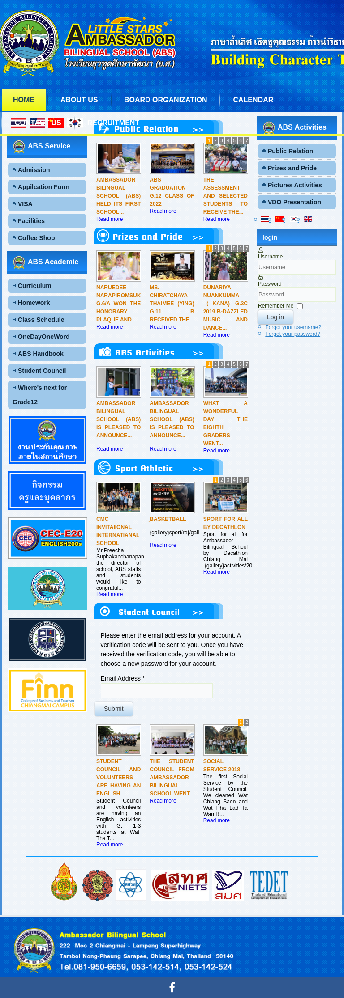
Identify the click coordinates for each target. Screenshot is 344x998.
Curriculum (35, 285)
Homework (34, 302)
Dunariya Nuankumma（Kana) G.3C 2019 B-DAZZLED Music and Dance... (225, 307)
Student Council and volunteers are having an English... (118, 777)
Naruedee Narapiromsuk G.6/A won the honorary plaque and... (118, 303)
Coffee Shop (36, 237)
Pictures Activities (295, 185)
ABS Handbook (41, 353)
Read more (109, 219)
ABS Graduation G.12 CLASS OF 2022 (172, 192)
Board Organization (165, 100)
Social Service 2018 (222, 765)
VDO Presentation (294, 202)
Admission (34, 169)
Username (270, 257)
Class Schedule (41, 319)
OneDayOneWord (44, 336)
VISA (25, 203)
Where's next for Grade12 (40, 395)
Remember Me (275, 306)
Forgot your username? (293, 327)
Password (270, 284)
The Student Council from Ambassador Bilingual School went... (172, 777)
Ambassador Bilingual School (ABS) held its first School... (118, 196)
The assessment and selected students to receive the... (225, 196)
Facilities (31, 220)
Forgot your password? (292, 334)
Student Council (42, 370)
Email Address (123, 678)
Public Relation (290, 151)
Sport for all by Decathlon (225, 523)
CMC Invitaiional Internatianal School (117, 531)
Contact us (38, 123)
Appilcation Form (43, 186)
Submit (114, 708)
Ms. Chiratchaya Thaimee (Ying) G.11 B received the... (172, 303)
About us (79, 100)
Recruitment (113, 123)
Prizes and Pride (292, 168)
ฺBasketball (168, 519)
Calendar (253, 100)
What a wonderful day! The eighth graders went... (225, 423)
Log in (275, 317)
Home (23, 100)
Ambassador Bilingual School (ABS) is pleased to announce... (118, 419)
